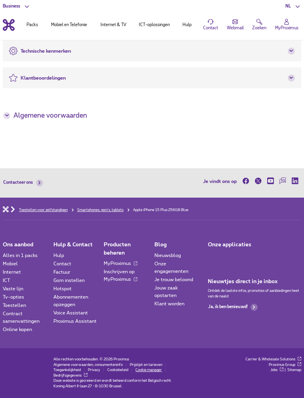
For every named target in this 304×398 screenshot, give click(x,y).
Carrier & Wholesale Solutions (273, 359)
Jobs (276, 370)
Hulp (58, 255)
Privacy (94, 370)
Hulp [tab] (187, 25)
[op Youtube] (270, 181)
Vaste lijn (13, 288)
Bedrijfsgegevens (70, 375)
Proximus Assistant (75, 321)
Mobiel (10, 263)
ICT (6, 280)
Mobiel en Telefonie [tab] (69, 25)
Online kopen (17, 329)
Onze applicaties (229, 245)
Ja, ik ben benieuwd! (233, 307)
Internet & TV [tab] (113, 25)
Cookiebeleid (117, 370)
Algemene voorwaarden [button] (45, 115)
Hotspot (62, 288)
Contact (62, 263)
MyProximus (120, 263)
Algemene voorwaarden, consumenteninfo (88, 365)
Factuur (61, 272)
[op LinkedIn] (295, 181)
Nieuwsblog (167, 255)
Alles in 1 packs (20, 255)
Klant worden (169, 303)
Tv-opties (13, 297)
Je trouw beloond (173, 279)
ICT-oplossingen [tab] (154, 25)
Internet (12, 272)
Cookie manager (148, 370)
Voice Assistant (70, 312)
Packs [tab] (32, 25)
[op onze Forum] (283, 181)
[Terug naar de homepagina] (9, 24)
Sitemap (294, 370)
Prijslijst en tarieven (146, 365)
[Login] (286, 24)
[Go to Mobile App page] (229, 257)
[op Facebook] (247, 181)
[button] (293, 6)
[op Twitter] (258, 181)
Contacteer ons (23, 183)
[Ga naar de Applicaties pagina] (213, 257)
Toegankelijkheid (67, 370)
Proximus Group (285, 365)
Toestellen (14, 305)
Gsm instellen (69, 280)
